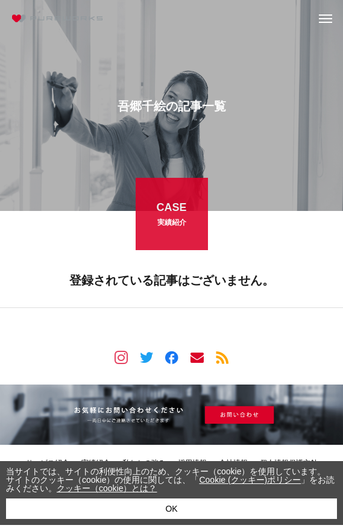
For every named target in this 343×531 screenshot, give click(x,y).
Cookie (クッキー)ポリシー (250, 480)
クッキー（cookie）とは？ (107, 488)
